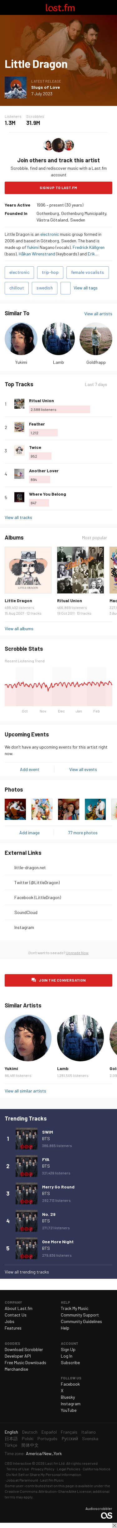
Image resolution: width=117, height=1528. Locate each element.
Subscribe (70, 1362)
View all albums (19, 628)
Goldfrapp (96, 362)
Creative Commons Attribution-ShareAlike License (48, 1491)
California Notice (96, 1469)
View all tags (86, 287)
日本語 (11, 1438)
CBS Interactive (18, 1463)
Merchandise (16, 1369)
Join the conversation (62, 980)
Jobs (9, 1321)
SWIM (47, 1132)
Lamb (58, 362)
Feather (37, 423)
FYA (45, 1159)
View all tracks (18, 517)
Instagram (24, 927)
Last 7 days (96, 384)
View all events (83, 769)
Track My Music (74, 1308)
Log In (66, 1356)
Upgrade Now (77, 952)
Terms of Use (17, 1469)
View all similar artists (25, 1090)
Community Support (80, 1314)
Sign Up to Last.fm (58, 187)
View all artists (98, 313)
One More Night (58, 1241)
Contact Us (16, 1314)
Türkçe (11, 1445)
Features (13, 1327)
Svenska (90, 1438)
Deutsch (29, 1432)
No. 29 (49, 1214)
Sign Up (68, 1349)
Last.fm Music (52, 1480)
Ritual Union (41, 400)
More (110, 404)
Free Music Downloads (25, 1362)
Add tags (66, 288)
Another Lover (44, 470)
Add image (29, 832)
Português (47, 1438)
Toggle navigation (7, 7)
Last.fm (60, 7)
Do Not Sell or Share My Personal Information (43, 1474)
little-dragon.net (30, 867)
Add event (29, 769)
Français (69, 1432)
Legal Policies (68, 1469)
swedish (45, 287)
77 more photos (83, 832)
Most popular (94, 537)
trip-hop (50, 272)
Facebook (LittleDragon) (37, 897)
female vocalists (87, 272)
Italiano (88, 1432)
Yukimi (33, 247)
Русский (69, 1438)
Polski (27, 1438)
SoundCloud (25, 912)
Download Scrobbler (24, 1349)
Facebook (70, 1384)
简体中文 (30, 1445)
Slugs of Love (45, 87)
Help (65, 1327)
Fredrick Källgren (89, 247)
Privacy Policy (43, 1469)
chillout (16, 287)
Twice (35, 447)
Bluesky (68, 1397)
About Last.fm (18, 1308)
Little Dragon (18, 600)
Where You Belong (47, 494)
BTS (46, 1138)
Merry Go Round (58, 1186)
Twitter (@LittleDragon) (37, 882)
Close (114, 1525)
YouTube (68, 1410)
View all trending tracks (27, 1271)
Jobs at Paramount (22, 1480)
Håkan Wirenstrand (37, 253)
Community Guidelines (81, 1321)
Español (49, 1432)
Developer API (18, 1356)
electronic (49, 234)
